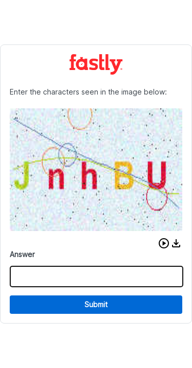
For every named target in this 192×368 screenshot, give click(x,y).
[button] (164, 243)
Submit (96, 304)
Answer (22, 254)
